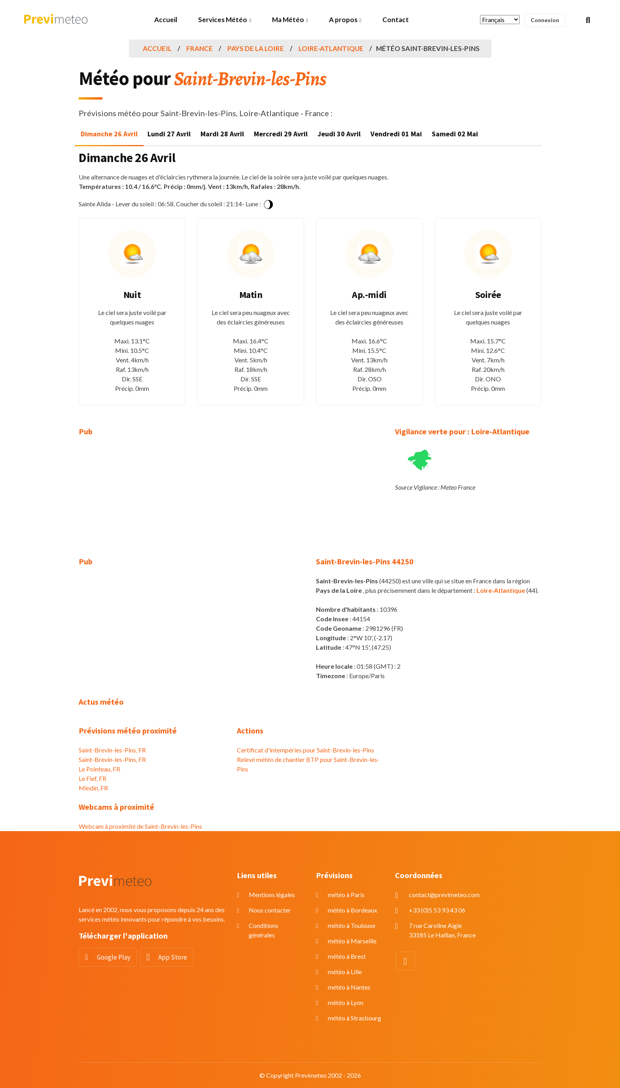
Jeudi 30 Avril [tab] (339, 133)
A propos (343, 19)
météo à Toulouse (351, 925)
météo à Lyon (345, 1002)
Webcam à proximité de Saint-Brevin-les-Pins (140, 826)
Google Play (113, 957)
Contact (395, 19)
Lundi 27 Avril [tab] (169, 133)
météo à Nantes (349, 987)
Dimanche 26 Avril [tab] (109, 133)
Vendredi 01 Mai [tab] (396, 133)
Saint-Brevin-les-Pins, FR (112, 750)
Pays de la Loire (255, 48)
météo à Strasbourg (354, 1018)
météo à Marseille (352, 941)
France (199, 48)
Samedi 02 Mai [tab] (455, 133)
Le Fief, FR (92, 778)
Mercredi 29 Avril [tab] (281, 133)
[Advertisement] (152, 501)
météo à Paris (346, 894)
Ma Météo (288, 19)
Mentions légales (272, 894)
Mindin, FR (93, 788)
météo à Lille (345, 971)
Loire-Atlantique (331, 48)
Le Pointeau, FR (99, 769)
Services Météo (222, 19)
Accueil (165, 19)
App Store (172, 957)
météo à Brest (347, 956)
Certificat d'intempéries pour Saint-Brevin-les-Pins (305, 750)
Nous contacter (270, 910)
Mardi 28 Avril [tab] (222, 133)
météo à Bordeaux (352, 910)
